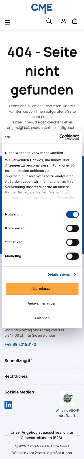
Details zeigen (58, 274)
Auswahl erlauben (42, 303)
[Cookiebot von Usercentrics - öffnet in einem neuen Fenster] (60, 137)
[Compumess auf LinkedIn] (8, 405)
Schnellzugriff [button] (42, 361)
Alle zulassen (42, 288)
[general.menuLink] (7, 22)
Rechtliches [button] (42, 376)
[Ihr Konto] (63, 22)
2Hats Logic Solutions (53, 452)
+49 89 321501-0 (20, 344)
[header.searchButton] (49, 22)
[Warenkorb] (75, 22)
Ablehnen (42, 318)
